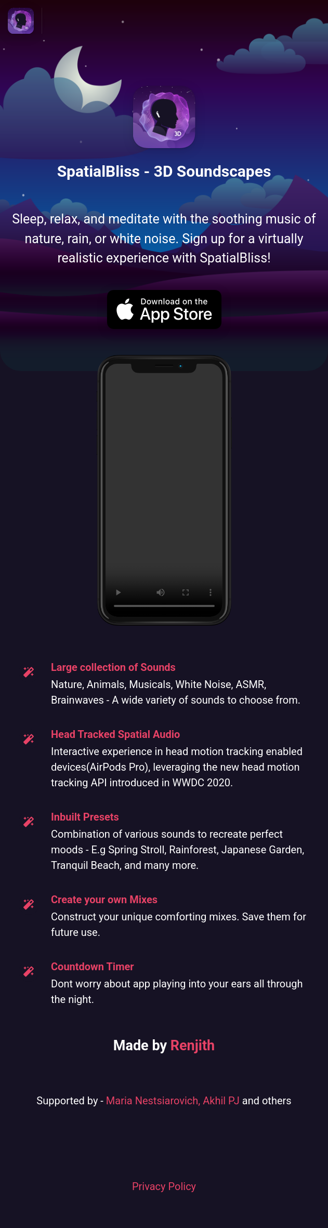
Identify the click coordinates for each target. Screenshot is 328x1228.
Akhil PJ (221, 1100)
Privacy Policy (164, 1186)
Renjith (192, 1045)
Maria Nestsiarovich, (154, 1100)
